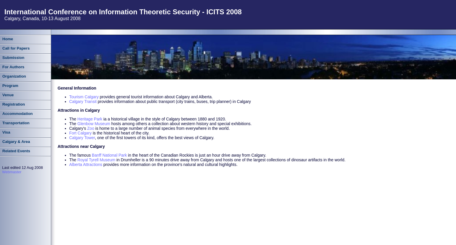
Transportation (15, 123)
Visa (6, 132)
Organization (14, 76)
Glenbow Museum (93, 123)
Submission (13, 57)
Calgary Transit (83, 101)
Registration (13, 104)
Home (7, 39)
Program (10, 85)
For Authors (13, 67)
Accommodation (17, 113)
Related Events (16, 151)
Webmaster (11, 172)
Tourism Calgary (84, 96)
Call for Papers (16, 48)
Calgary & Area (16, 141)
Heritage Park (89, 119)
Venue (8, 95)
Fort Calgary (80, 133)
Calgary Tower (82, 137)
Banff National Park (109, 155)
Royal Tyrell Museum (96, 160)
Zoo (90, 128)
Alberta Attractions (85, 164)
